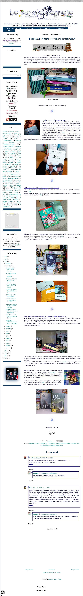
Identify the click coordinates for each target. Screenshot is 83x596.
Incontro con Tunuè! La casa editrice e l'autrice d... (11, 300)
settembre (8, 328)
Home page (52, 569)
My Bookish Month (13, 178)
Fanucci (19, 151)
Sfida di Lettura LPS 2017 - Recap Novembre (11, 269)
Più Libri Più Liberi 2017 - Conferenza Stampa (11, 285)
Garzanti (65, 443)
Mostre (4, 176)
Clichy (16, 138)
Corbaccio (18, 146)
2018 (6, 259)
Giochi (17, 159)
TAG (4, 203)
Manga (17, 171)
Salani (10, 192)
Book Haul (32, 443)
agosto (8, 331)
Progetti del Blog (16, 187)
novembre (8, 266)
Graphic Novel (76, 443)
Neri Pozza (17, 180)
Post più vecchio (75, 569)
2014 (6, 355)
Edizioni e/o (18, 149)
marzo (8, 343)
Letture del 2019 (60, 28)
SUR (18, 201)
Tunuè (61, 445)
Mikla (31, 488)
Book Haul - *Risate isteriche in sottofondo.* (11, 275)
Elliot (13, 151)
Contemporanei (51, 443)
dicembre (8, 263)
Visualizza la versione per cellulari (52, 572)
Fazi (6, 153)
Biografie (5, 135)
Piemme (57, 445)
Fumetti (58, 443)
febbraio (8, 345)
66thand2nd (5, 131)
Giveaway (10, 160)
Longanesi (12, 169)
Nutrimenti (11, 185)
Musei (10, 176)
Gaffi (6, 157)
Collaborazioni (43, 443)
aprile (7, 340)
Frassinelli (12, 155)
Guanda (43, 445)
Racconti (8, 189)
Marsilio (4, 173)
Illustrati (47, 445)
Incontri (17, 164)
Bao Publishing (6, 133)
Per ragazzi (18, 185)
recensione (65, 362)
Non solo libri (18, 181)
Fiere (19, 153)
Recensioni (30, 28)
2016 (6, 351)
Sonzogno (15, 199)
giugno (8, 336)
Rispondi (31, 464)
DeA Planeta (16, 148)
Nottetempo (5, 185)
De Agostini (8, 148)
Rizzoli (16, 190)
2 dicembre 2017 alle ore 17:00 (41, 488)
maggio (8, 338)
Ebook (10, 149)
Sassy (16, 192)
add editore (11, 131)
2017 (6, 261)
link (63, 132)
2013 (6, 358)
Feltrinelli (12, 153)
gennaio (8, 348)
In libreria (8, 164)
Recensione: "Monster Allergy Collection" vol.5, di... (11, 305)
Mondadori (14, 175)
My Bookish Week (7, 180)
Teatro (14, 203)
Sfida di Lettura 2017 (12, 196)
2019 (6, 256)
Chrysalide (17, 136)
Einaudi (7, 151)
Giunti (70, 443)
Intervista (4, 166)
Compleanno (18, 140)
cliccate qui (12, 43)
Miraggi (7, 175)
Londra (4, 169)
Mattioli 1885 (11, 173)
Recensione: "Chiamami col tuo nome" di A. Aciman (11, 322)
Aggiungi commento (52, 528)
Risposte (31, 469)
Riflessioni (9, 190)
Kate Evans (32, 458)
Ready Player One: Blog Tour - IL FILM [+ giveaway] (11, 311)
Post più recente (29, 569)
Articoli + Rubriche (44, 28)
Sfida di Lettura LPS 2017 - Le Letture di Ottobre (11, 316)
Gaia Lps (35, 473)
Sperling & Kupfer (8, 201)
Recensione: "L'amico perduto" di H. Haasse (11, 280)
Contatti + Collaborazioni (13, 28)
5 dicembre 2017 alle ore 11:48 (49, 514)
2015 (6, 353)
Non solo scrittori (9, 183)
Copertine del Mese (8, 146)
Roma (4, 192)
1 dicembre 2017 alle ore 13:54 (44, 458)
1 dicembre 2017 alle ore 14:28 (49, 473)
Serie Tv (5, 194)
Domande (5, 149)
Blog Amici (9, 30)
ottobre (8, 326)
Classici (37, 443)
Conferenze (11, 142)
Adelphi (17, 131)
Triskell (9, 204)
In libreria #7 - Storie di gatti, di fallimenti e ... (11, 291)
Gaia (62, 443)
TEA (9, 203)
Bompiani (12, 135)
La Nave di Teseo (14, 167)
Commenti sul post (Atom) (54, 579)
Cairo (10, 136)
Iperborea (52, 445)
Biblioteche (16, 133)
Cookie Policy (16, 245)
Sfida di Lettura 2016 (15, 194)
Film (6, 155)
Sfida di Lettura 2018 (8, 197)
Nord (17, 183)
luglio (7, 333)
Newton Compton (7, 181)
